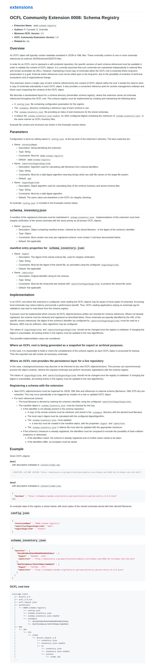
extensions (21, 7)
